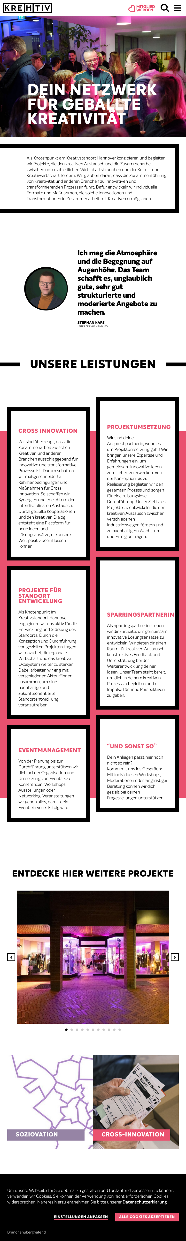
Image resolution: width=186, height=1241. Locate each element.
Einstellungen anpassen (81, 1217)
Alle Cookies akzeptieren (147, 1217)
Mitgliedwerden (145, 8)
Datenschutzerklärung (145, 1202)
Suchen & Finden (165, 8)
